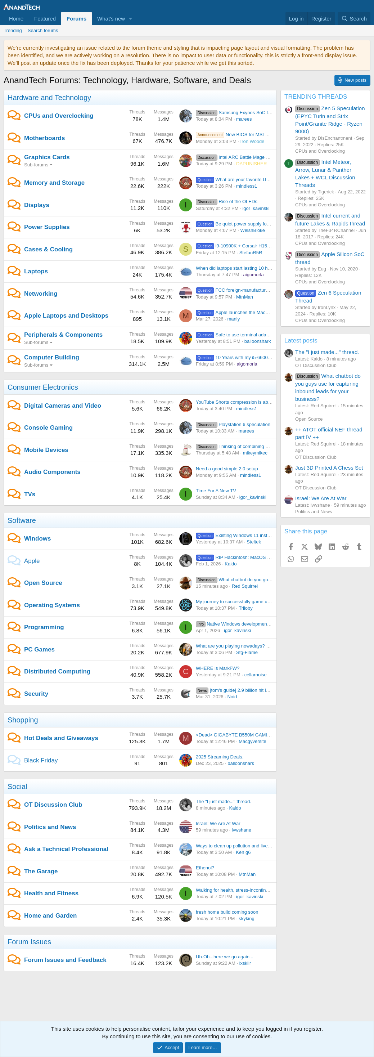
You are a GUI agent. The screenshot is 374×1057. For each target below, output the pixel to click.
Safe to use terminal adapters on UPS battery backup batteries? (272, 334)
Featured (45, 18)
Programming (44, 627)
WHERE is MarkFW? (217, 668)
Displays (36, 205)
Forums (76, 18)
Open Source (43, 582)
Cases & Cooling (48, 249)
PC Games (39, 649)
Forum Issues (29, 942)
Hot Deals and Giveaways (61, 738)
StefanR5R (250, 252)
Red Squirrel (245, 586)
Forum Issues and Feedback (65, 960)
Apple (32, 560)
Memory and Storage (54, 182)
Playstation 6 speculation (233, 424)
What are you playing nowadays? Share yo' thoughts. (251, 646)
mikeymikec (255, 453)
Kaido (230, 563)
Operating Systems (52, 605)
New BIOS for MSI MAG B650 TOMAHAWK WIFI (262, 134)
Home (16, 18)
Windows (37, 538)
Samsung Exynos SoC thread (238, 112)
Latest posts (300, 340)
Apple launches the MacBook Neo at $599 (249, 312)
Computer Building (51, 357)
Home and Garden (50, 915)
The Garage (41, 871)
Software (22, 520)
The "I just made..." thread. (223, 801)
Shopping (23, 720)
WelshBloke (252, 230)
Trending (13, 30)
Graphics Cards (47, 157)
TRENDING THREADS (315, 96)
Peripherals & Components (63, 334)
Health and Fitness (51, 893)
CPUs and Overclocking (59, 115)
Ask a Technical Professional (66, 849)
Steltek (254, 542)
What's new (111, 18)
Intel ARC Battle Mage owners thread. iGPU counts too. (265, 157)
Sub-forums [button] (36, 164)
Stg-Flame (247, 652)
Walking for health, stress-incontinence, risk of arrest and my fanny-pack (270, 890)
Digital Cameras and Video (62, 405)
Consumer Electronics (43, 387)
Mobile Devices (46, 450)
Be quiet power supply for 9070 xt (240, 224)
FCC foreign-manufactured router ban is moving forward (264, 290)
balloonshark (257, 341)
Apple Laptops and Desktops (66, 315)
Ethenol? (205, 867)
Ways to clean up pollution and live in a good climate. (251, 845)
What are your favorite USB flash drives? (248, 179)
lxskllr (245, 963)
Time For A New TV (216, 490)
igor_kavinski (255, 208)
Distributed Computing (57, 671)
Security (36, 693)
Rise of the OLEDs (226, 201)
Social (17, 786)
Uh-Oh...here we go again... (224, 956)
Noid (232, 696)
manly (233, 319)
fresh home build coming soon (227, 912)
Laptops (36, 271)
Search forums (43, 30)
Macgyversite (252, 741)
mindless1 (246, 186)
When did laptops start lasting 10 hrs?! (235, 268)
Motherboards (44, 138)
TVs (29, 494)
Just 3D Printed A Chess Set (329, 468)
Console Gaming (48, 427)
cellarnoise (255, 674)
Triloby (246, 608)
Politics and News (50, 827)
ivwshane (241, 830)
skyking (246, 918)
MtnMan (244, 297)
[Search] (354, 18)
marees (244, 119)
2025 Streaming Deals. (219, 757)
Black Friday (41, 760)
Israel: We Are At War (218, 823)
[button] (131, 18)
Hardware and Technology (49, 98)
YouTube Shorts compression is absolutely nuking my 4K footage (263, 402)
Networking (41, 293)
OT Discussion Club (53, 804)
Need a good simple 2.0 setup (227, 468)
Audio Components (52, 472)
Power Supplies (47, 227)
